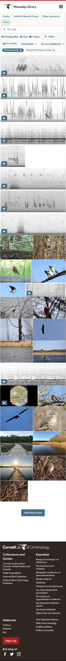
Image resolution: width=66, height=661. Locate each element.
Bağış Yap (10, 641)
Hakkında (9, 620)
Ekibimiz (7, 629)
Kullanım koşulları (45, 630)
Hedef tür (41, 583)
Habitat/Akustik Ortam (26, 16)
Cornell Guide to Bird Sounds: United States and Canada (16, 566)
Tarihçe (6, 625)
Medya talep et (43, 579)
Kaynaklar (42, 554)
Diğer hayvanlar (51, 16)
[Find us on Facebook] (5, 654)
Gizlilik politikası (44, 627)
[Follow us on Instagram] (19, 654)
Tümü (6, 22)
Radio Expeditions (12, 573)
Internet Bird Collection (15, 576)
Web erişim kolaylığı (46, 623)
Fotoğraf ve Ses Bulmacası (49, 586)
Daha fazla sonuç (33, 512)
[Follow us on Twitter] (12, 654)
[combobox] (35, 29)
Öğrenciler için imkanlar (48, 613)
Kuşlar (6, 16)
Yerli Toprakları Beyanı (47, 619)
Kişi (4, 632)
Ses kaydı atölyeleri (46, 609)
